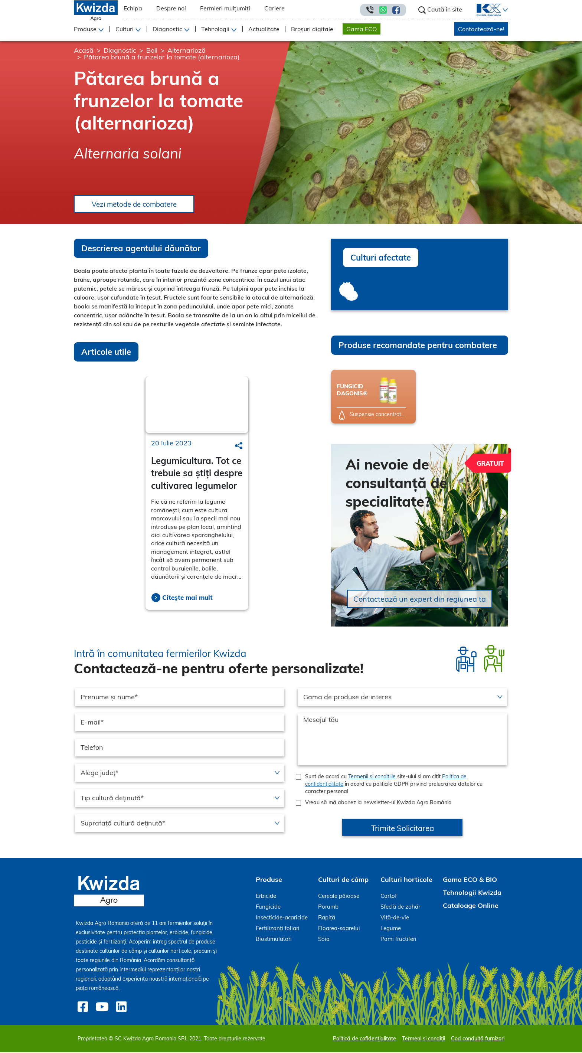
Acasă (84, 50)
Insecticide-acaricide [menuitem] (282, 918)
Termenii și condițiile (372, 777)
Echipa (133, 8)
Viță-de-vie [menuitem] (394, 918)
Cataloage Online (470, 906)
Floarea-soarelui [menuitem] (339, 928)
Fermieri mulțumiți (225, 8)
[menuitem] (484, 10)
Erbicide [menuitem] (266, 896)
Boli (151, 50)
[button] (504, 10)
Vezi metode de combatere (138, 204)
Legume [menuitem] (390, 928)
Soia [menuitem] (324, 939)
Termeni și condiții (423, 1039)
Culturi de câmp (343, 880)
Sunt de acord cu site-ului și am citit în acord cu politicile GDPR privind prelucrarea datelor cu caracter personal (394, 784)
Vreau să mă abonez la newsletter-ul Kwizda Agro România (378, 803)
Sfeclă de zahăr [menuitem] (400, 907)
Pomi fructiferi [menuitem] (398, 939)
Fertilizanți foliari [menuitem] (278, 928)
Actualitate (263, 29)
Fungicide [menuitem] (268, 907)
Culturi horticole (406, 880)
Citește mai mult (187, 598)
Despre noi (171, 8)
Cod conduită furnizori (477, 1039)
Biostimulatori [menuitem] (274, 939)
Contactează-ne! (481, 29)
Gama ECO (361, 29)
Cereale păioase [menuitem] (338, 896)
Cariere (274, 8)
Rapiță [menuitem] (326, 918)
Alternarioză (186, 50)
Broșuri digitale (312, 29)
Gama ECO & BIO (470, 880)
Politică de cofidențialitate (364, 1039)
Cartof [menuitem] (388, 896)
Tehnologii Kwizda (472, 893)
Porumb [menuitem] (328, 907)
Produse (269, 880)
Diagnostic (120, 50)
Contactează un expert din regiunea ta (419, 599)
